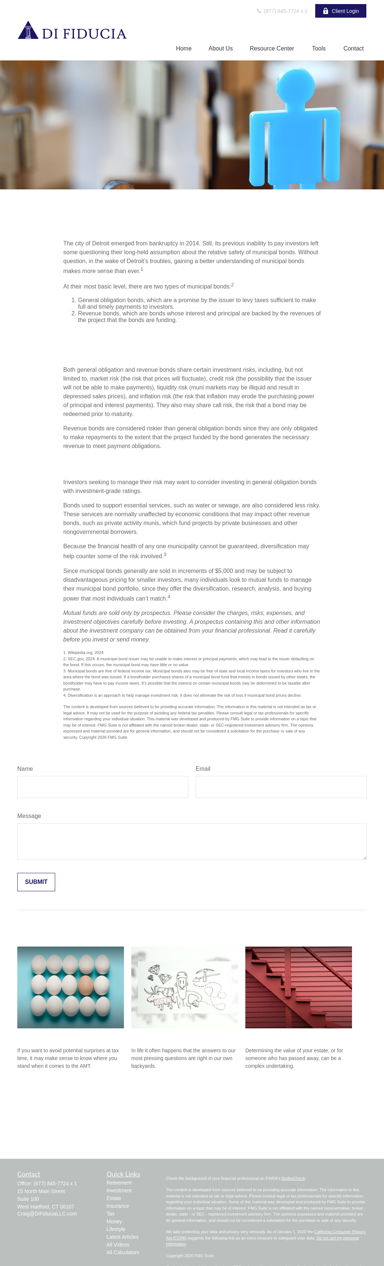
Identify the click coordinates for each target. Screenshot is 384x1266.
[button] (184, 48)
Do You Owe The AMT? (52, 1036)
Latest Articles (123, 1237)
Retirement (119, 1183)
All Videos (118, 1245)
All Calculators (123, 1252)
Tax (111, 1214)
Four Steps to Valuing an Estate (292, 1036)
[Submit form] (36, 882)
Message (29, 816)
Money (114, 1221)
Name (25, 769)
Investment (119, 1190)
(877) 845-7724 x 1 (281, 11)
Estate (114, 1198)
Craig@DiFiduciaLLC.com (47, 1214)
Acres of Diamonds (159, 1036)
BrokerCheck (293, 1178)
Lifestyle (116, 1229)
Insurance (118, 1206)
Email (203, 769)
